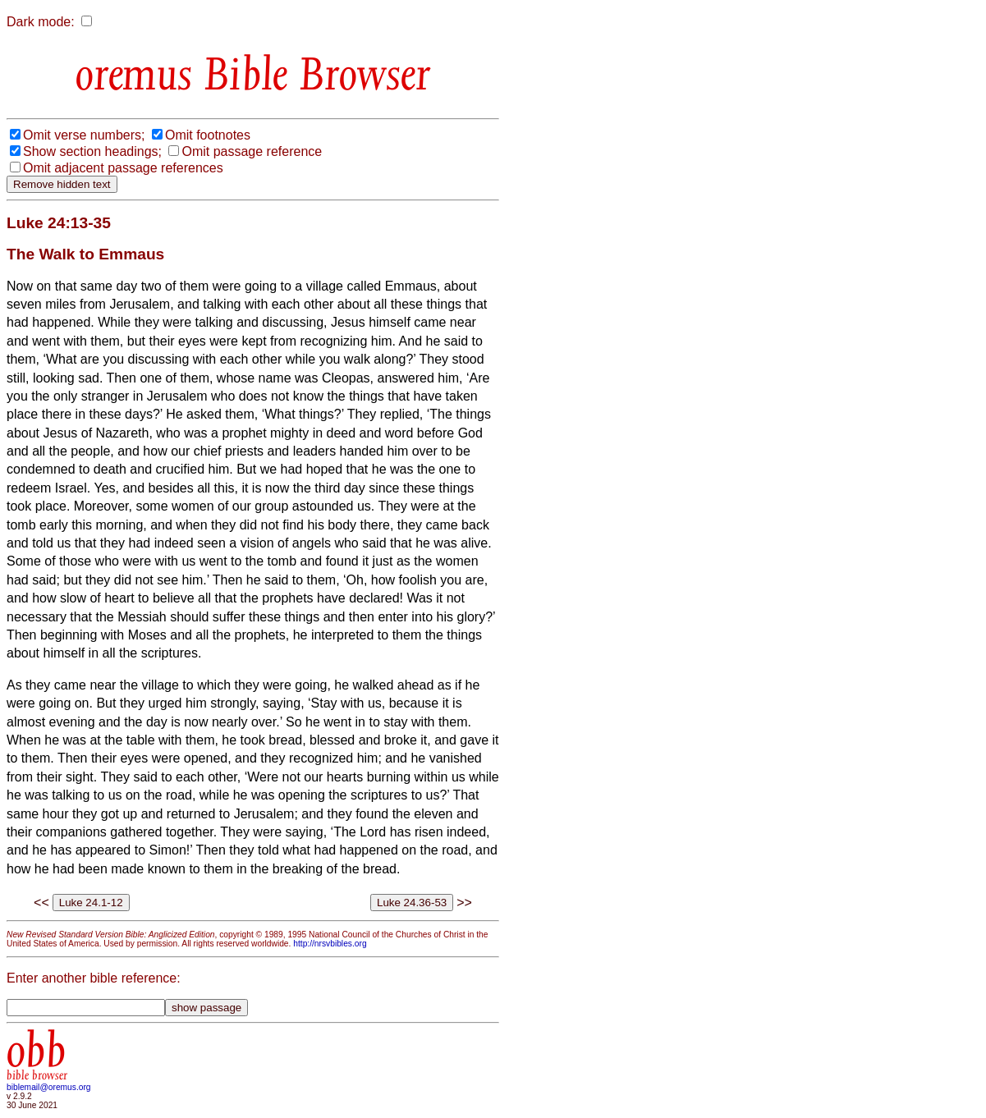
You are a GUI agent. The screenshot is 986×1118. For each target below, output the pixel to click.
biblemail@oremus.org (49, 1087)
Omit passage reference (251, 151)
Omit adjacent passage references (123, 168)
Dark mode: (41, 22)
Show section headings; (92, 151)
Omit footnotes (207, 135)
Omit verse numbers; (83, 135)
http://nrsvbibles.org (329, 943)
